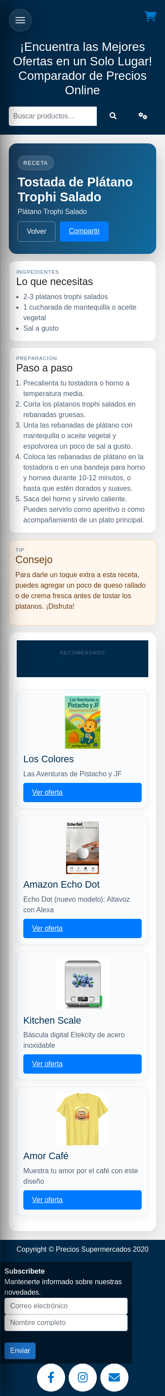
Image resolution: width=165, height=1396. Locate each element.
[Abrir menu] (20, 20)
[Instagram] (83, 1378)
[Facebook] (51, 1378)
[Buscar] (53, 116)
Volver (36, 231)
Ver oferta (47, 792)
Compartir (84, 231)
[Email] (114, 1378)
